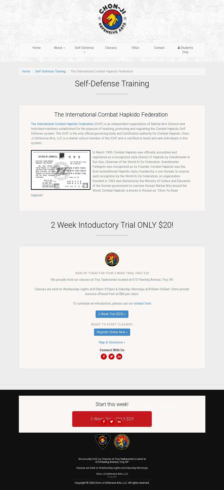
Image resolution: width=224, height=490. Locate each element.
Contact (159, 48)
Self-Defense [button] (84, 49)
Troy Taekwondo (124, 458)
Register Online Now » (112, 332)
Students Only (185, 50)
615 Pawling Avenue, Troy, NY (112, 461)
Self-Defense (99, 408)
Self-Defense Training (50, 71)
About (72, 408)
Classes (111, 48)
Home (36, 48)
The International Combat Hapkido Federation (62, 124)
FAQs (135, 48)
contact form (142, 303)
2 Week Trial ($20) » (112, 314)
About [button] (59, 48)
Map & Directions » (112, 342)
